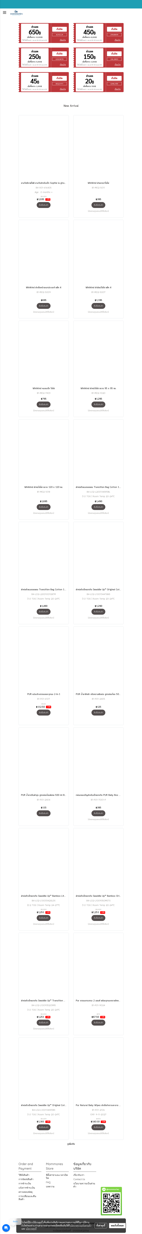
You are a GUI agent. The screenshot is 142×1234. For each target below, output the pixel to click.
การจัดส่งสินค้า (26, 1179)
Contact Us (79, 1179)
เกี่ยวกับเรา (78, 1175)
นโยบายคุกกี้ (31, 1228)
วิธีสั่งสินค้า (24, 1175)
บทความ (50, 1186)
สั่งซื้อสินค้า (43, 205)
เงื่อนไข (63, 40)
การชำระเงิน (25, 1183)
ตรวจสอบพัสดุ (26, 1192)
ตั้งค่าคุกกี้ (100, 1225)
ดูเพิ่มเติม (71, 1144)
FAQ (48, 1182)
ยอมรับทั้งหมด (117, 1225)
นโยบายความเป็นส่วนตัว (80, 1225)
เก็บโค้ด (59, 29)
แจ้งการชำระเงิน (27, 1187)
